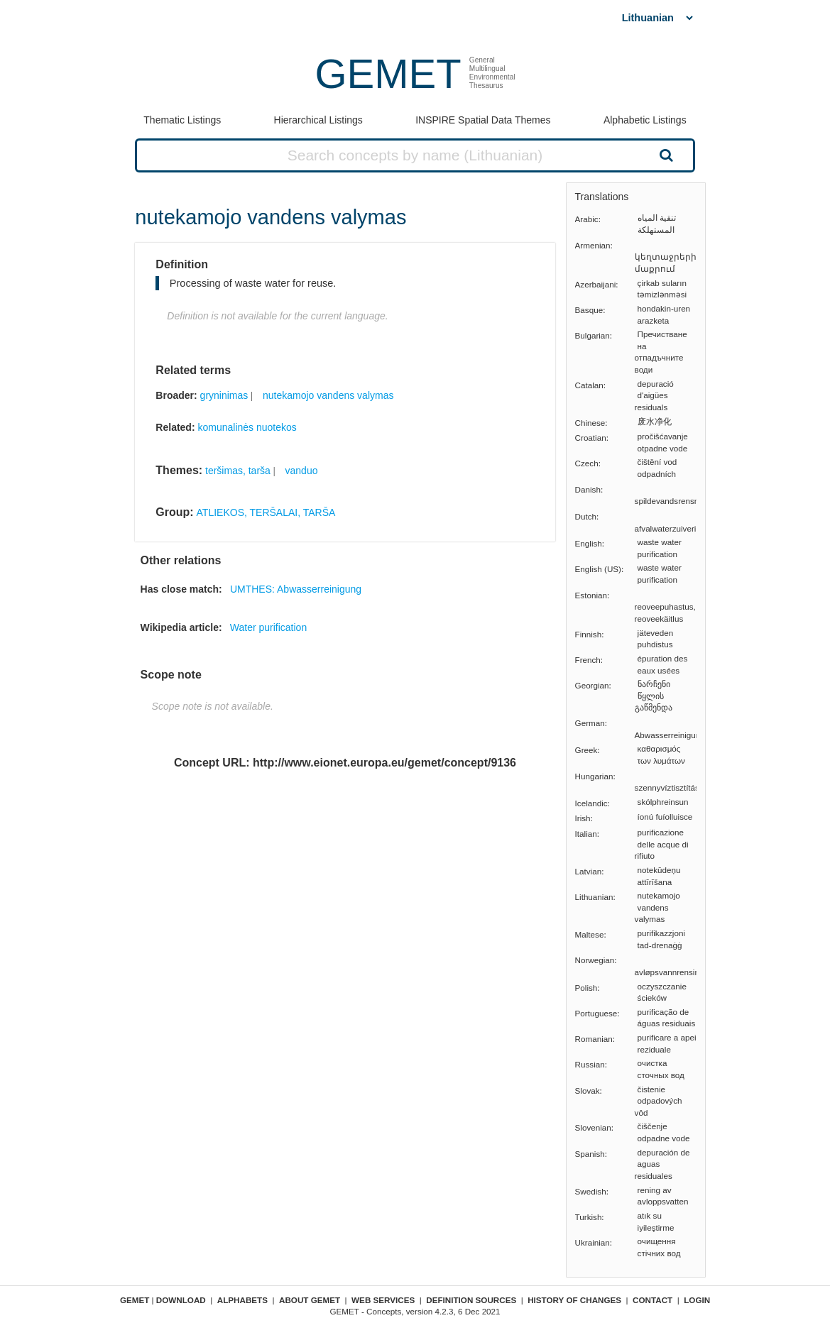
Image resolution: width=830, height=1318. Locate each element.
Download (181, 1300)
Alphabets (242, 1300)
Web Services (383, 1300)
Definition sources (471, 1300)
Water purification (268, 627)
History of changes (574, 1300)
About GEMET (309, 1300)
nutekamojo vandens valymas (328, 395)
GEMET (388, 73)
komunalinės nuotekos (246, 427)
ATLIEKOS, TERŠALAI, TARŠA (266, 512)
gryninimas (224, 395)
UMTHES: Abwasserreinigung (295, 589)
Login (697, 1300)
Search (664, 154)
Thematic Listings (182, 120)
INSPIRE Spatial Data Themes (482, 120)
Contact (652, 1300)
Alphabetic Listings (645, 120)
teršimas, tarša (238, 470)
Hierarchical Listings (318, 120)
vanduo (301, 470)
